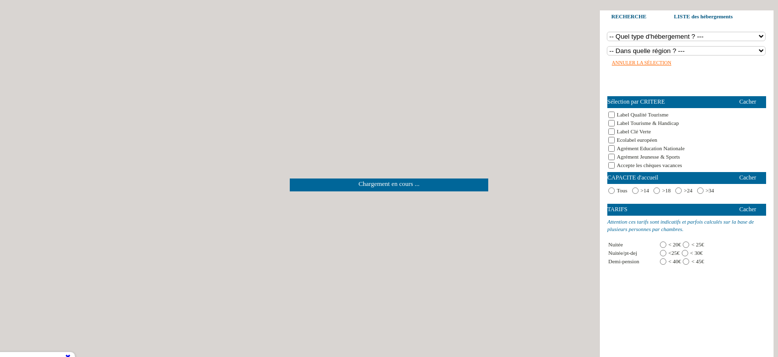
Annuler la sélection (641, 62)
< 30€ (696, 253)
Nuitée (615, 244)
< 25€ (697, 244)
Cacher (747, 101)
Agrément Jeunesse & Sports (648, 157)
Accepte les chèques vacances (649, 165)
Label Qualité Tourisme (642, 115)
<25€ (674, 253)
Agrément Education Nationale (651, 148)
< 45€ (697, 261)
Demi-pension (623, 261)
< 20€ (674, 244)
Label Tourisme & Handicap (648, 123)
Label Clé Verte (634, 131)
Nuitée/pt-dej (622, 253)
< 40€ (674, 261)
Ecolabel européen (637, 140)
